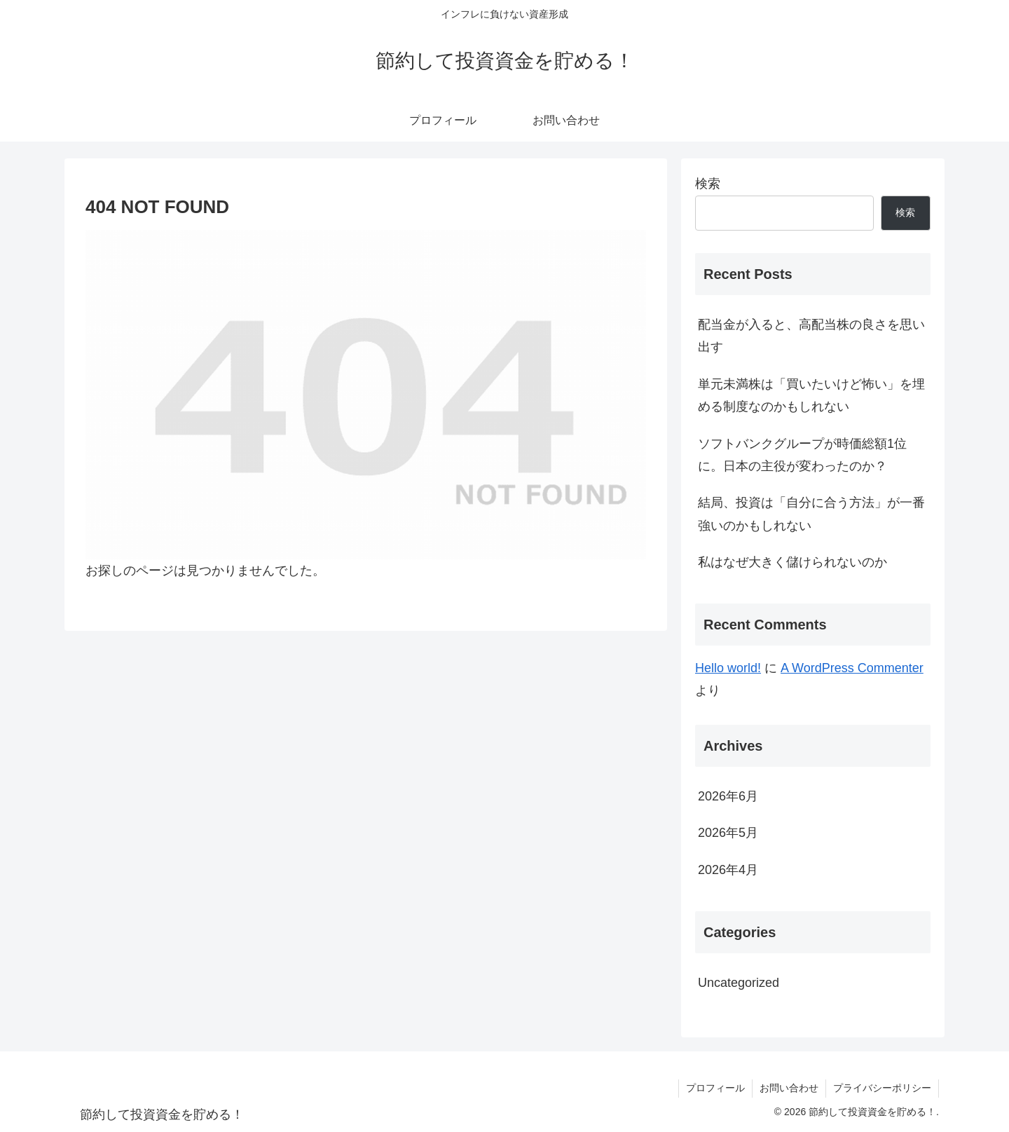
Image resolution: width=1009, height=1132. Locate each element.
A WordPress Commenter (852, 668)
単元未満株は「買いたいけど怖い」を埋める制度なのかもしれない (811, 395)
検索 (707, 184)
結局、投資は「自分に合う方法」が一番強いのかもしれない (811, 514)
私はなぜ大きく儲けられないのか (792, 562)
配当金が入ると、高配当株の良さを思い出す (811, 336)
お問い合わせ (789, 1087)
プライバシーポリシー (882, 1087)
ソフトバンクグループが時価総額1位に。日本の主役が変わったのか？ (802, 455)
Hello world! (728, 668)
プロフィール (715, 1087)
